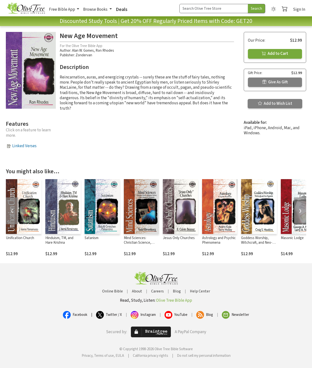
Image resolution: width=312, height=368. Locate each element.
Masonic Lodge (292, 238)
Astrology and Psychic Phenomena (219, 240)
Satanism (91, 238)
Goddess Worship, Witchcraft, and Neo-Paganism (256, 242)
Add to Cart (275, 54)
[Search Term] (213, 8)
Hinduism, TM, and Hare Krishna (59, 240)
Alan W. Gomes (83, 50)
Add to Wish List (275, 104)
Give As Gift (275, 82)
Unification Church (20, 238)
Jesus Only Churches (179, 238)
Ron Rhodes (105, 50)
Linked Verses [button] (24, 146)
